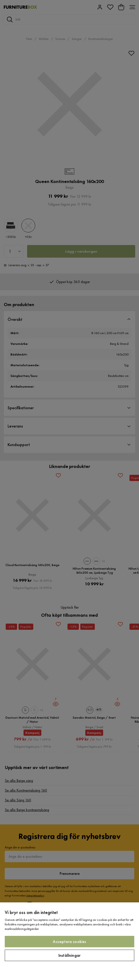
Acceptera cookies (69, 941)
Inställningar (69, 955)
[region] (69, 934)
